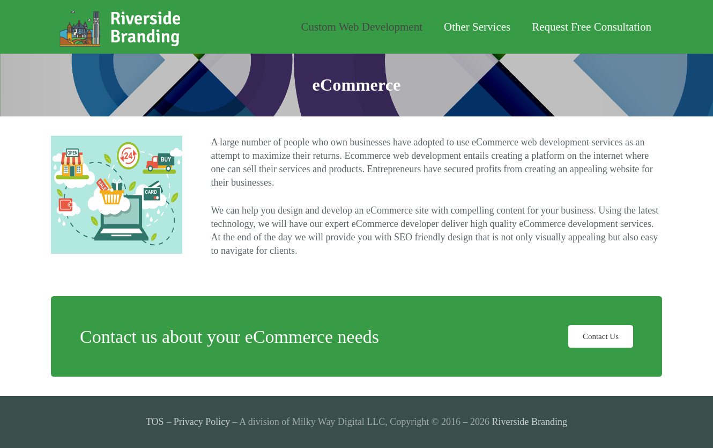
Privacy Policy (202, 421)
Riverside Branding (529, 421)
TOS (155, 421)
